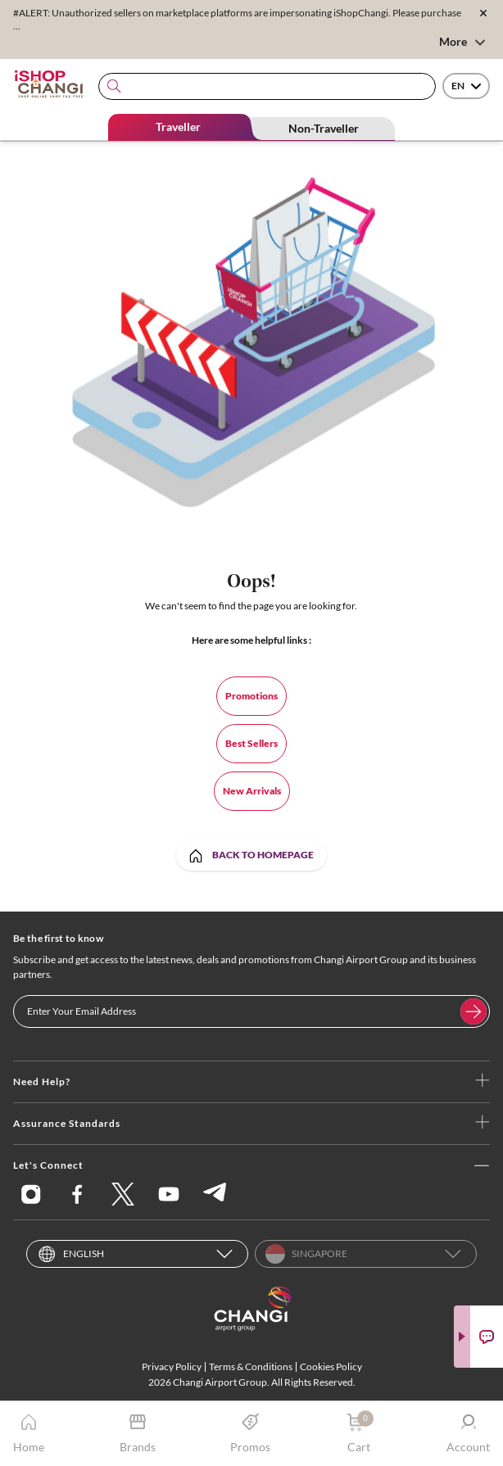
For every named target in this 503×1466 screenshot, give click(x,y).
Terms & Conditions (250, 1366)
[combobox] (267, 86)
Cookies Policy (331, 1366)
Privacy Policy (172, 1366)
